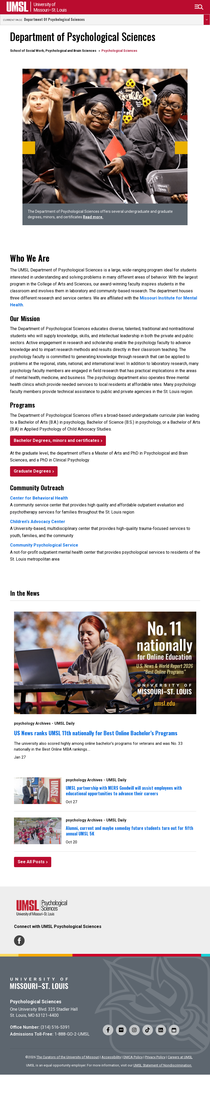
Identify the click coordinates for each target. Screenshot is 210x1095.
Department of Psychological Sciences (54, 19)
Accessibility (111, 1057)
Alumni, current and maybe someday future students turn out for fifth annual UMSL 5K (129, 831)
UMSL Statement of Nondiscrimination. (162, 1065)
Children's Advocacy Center (37, 521)
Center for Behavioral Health (39, 498)
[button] (199, 7)
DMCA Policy (133, 1057)
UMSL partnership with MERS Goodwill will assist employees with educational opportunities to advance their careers (124, 791)
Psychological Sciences (35, 1001)
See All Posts (31, 861)
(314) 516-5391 (55, 1027)
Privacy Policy (155, 1057)
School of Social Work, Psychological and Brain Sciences (53, 51)
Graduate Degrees (32, 471)
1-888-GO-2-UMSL (72, 1034)
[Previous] (28, 147)
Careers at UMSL (180, 1057)
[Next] (181, 147)
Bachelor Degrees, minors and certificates (56, 440)
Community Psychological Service (44, 545)
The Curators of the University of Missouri (67, 1057)
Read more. (93, 217)
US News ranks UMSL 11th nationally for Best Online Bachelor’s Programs (96, 733)
